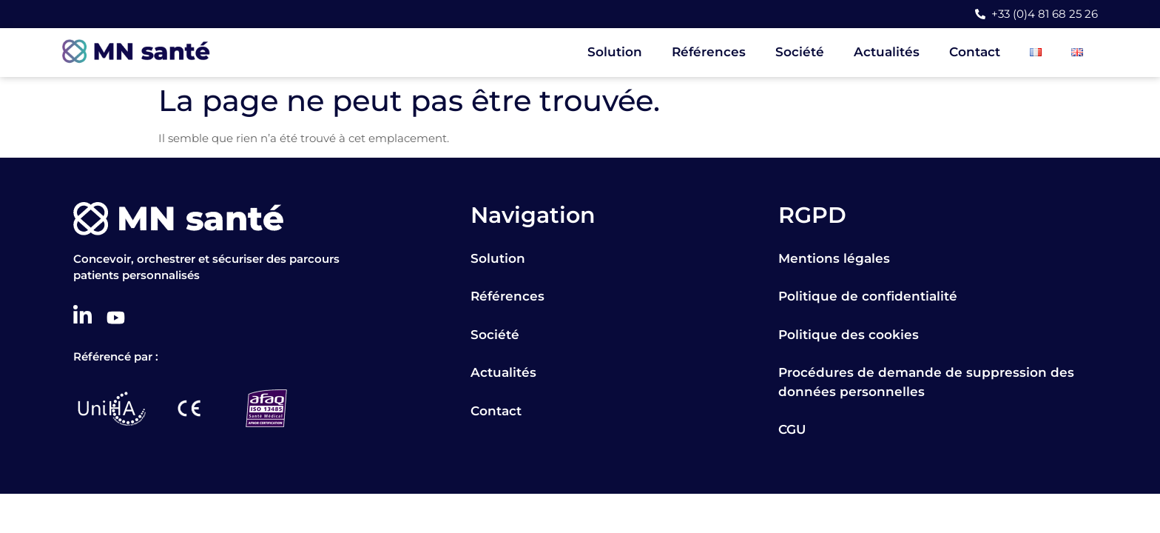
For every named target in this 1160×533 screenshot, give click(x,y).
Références (709, 51)
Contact (974, 51)
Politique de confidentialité (867, 296)
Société (799, 51)
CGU (792, 429)
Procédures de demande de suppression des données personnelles (926, 382)
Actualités (887, 51)
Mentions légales (834, 258)
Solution (614, 51)
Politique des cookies (848, 334)
